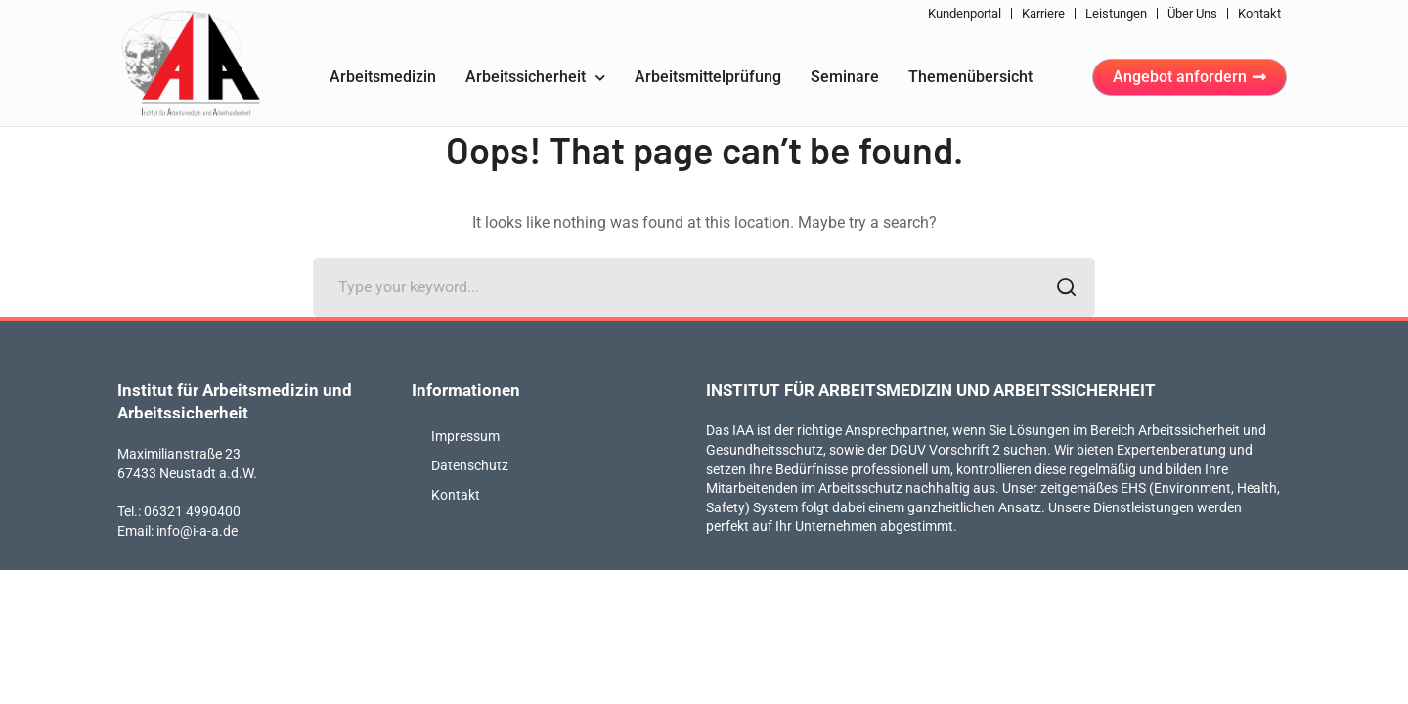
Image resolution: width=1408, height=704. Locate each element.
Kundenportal (964, 13)
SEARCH (1060, 289)
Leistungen (1116, 13)
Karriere (1043, 13)
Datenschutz (469, 465)
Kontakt (1259, 13)
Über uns (1192, 13)
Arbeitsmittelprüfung (708, 76)
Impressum (465, 436)
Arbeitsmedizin (383, 76)
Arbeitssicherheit (535, 78)
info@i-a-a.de (197, 531)
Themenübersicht (970, 76)
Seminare (845, 76)
